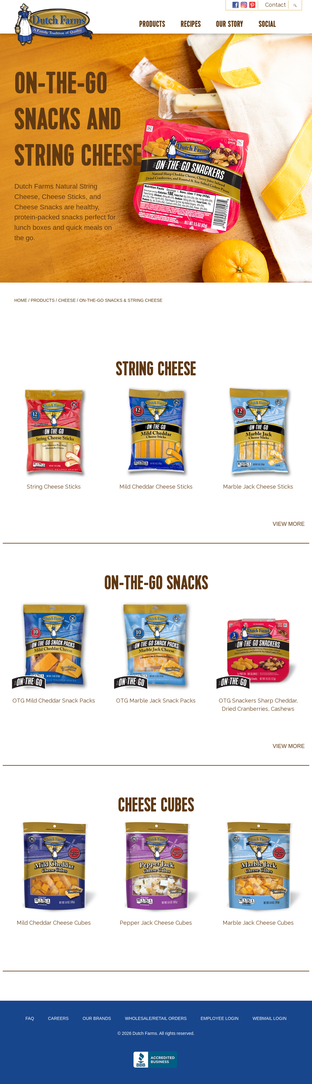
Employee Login (220, 1018)
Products (152, 24)
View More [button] (289, 524)
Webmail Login (270, 1018)
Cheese (67, 300)
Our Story (229, 24)
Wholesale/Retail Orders (155, 1018)
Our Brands (97, 1018)
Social (267, 24)
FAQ (30, 1018)
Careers (58, 1018)
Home (20, 300)
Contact (275, 5)
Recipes (191, 24)
